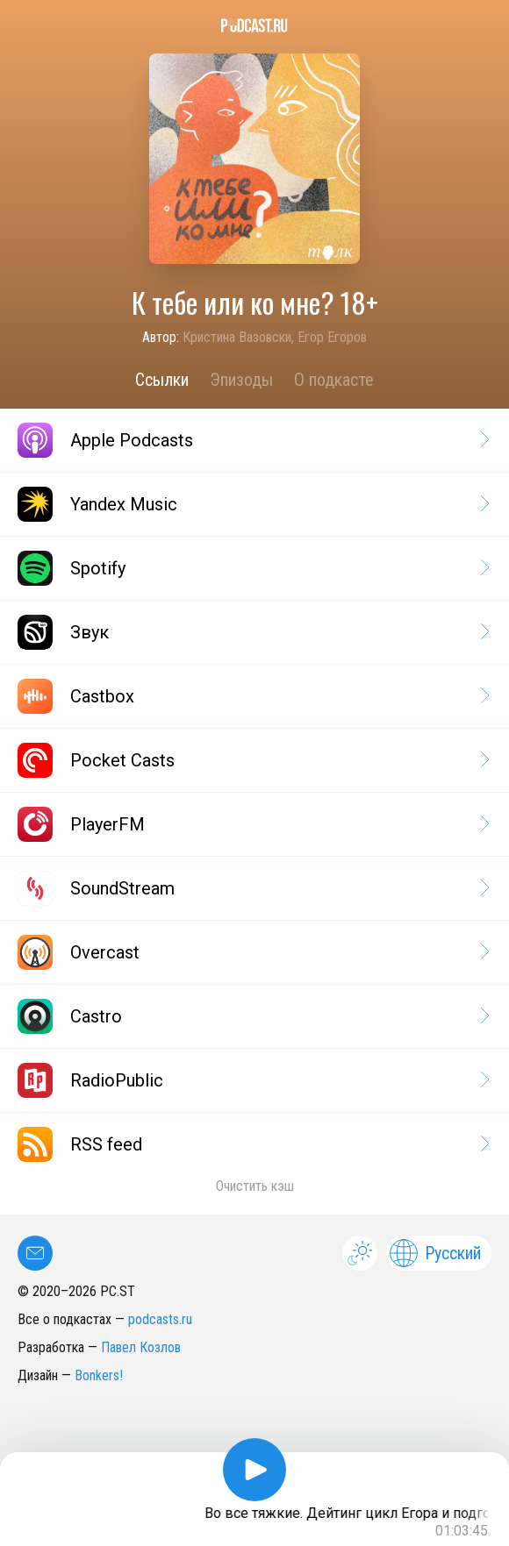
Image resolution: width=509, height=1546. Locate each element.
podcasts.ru (160, 1319)
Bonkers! (99, 1375)
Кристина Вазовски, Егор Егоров (275, 337)
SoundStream (252, 888)
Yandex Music (252, 504)
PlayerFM (252, 824)
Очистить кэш (255, 1186)
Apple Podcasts (252, 440)
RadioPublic (252, 1080)
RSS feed (252, 1144)
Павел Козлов (141, 1347)
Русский (435, 1253)
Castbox (252, 696)
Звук (252, 632)
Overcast (252, 952)
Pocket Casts (252, 760)
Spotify (252, 568)
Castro (252, 1016)
